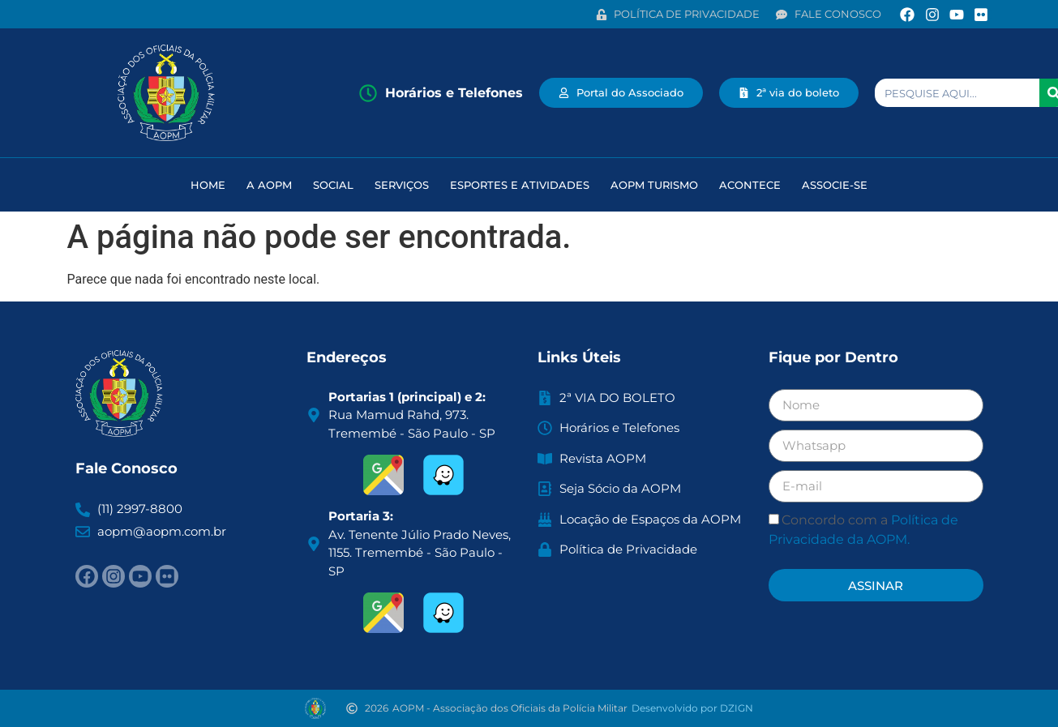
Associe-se (834, 184)
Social (333, 184)
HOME (208, 184)
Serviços (402, 184)
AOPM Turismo (654, 184)
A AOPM (269, 184)
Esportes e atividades (519, 184)
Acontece (750, 184)
